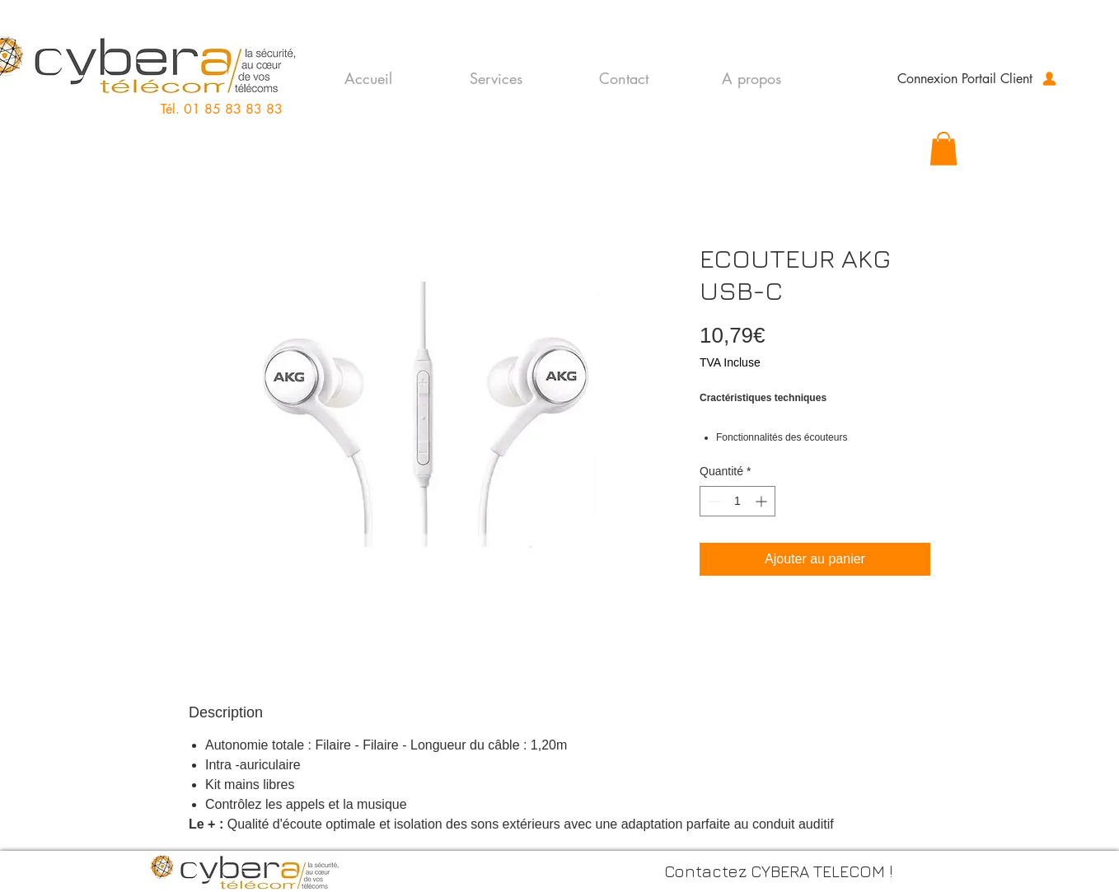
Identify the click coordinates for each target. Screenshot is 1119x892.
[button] (943, 149)
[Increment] (762, 501)
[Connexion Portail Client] (978, 78)
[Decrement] (712, 501)
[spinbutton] (737, 501)
